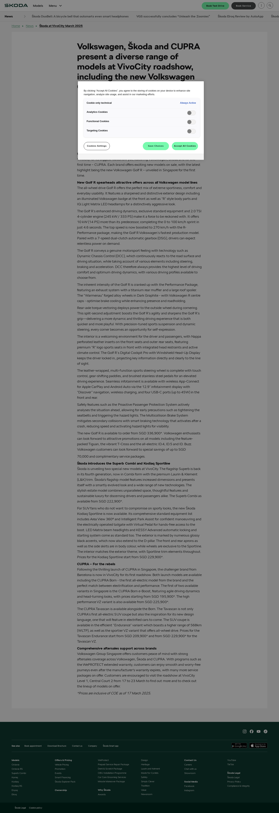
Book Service (243, 5)
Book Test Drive (215, 5)
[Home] (16, 6)
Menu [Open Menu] (56, 5)
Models (38, 6)
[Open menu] (261, 5)
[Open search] (270, 5)
